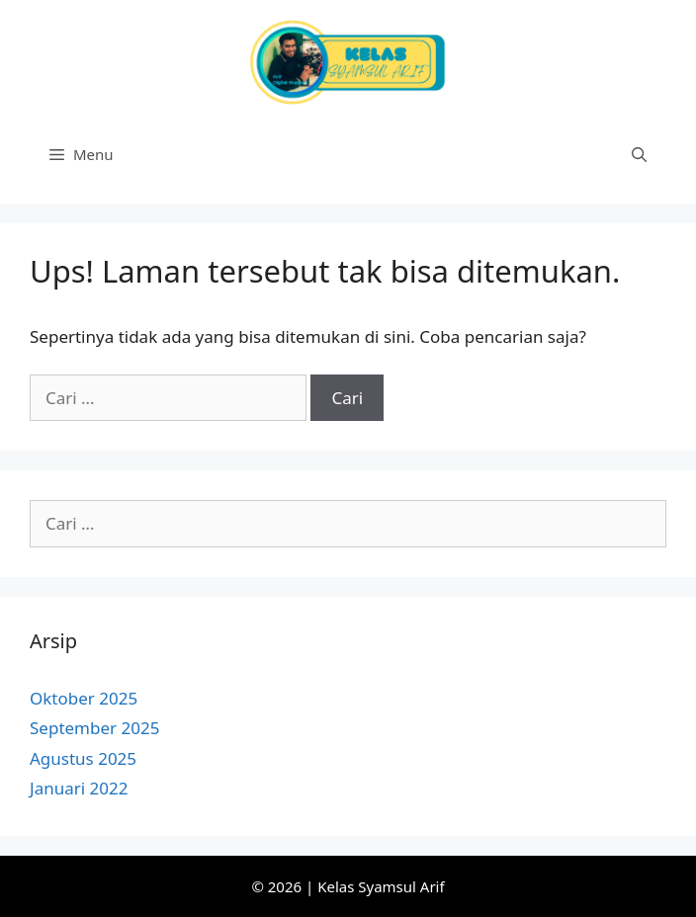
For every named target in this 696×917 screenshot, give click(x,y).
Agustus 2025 (83, 758)
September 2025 (94, 727)
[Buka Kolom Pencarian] (639, 154)
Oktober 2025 (83, 698)
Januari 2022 (79, 788)
